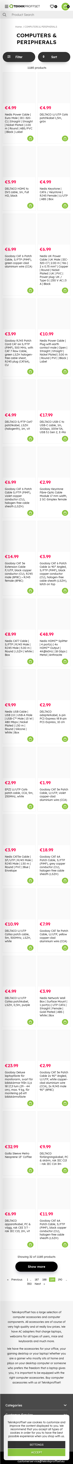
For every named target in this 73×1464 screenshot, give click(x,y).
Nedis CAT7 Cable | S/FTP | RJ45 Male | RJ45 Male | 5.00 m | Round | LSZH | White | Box (19, 648)
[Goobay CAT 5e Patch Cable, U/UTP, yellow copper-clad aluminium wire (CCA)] (54, 904)
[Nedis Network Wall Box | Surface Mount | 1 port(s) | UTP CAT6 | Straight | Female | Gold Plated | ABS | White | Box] (54, 971)
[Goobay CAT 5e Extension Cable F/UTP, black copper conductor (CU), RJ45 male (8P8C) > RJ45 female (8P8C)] (19, 536)
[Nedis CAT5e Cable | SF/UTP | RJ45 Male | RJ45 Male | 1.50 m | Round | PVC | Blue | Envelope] (19, 830)
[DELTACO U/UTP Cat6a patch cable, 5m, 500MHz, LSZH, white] (19, 904)
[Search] (36, 15)
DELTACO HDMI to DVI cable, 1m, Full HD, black (17, 192)
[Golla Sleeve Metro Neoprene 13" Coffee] (19, 1126)
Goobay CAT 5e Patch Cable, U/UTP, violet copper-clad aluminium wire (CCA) (54, 795)
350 (29, 1284)
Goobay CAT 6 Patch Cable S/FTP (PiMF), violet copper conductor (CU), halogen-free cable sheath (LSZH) (18, 497)
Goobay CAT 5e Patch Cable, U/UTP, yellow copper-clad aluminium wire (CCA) (54, 936)
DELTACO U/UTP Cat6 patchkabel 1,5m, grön (54, 118)
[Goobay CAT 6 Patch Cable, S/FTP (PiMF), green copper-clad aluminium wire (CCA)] (19, 229)
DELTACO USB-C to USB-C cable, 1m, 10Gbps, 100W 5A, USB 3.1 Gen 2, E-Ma (53, 427)
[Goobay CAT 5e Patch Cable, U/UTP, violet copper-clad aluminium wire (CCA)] (54, 762)
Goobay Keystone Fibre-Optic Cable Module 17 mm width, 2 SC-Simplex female (53, 494)
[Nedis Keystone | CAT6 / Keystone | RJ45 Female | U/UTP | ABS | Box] (54, 162)
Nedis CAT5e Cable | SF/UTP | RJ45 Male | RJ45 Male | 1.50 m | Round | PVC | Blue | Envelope (18, 863)
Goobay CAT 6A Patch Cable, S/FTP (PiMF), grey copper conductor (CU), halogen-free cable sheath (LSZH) (52, 865)
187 (37, 1279)
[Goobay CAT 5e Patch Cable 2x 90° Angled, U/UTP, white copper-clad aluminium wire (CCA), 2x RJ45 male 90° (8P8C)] (54, 1045)
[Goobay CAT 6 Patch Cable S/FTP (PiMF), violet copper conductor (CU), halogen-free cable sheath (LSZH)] (19, 462)
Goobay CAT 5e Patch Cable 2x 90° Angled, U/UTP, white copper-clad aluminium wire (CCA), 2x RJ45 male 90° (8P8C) (54, 1081)
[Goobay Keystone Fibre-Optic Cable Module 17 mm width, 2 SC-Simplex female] (54, 462)
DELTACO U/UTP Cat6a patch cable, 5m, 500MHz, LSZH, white (18, 936)
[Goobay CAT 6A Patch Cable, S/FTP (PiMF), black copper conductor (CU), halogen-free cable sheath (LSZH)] (54, 1194)
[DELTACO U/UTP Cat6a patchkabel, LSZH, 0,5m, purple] (19, 971)
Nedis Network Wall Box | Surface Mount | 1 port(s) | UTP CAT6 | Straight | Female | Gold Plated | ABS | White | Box (53, 1006)
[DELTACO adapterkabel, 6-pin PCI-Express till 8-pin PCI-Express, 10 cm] (54, 685)
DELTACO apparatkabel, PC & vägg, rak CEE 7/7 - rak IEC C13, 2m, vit (18, 1226)
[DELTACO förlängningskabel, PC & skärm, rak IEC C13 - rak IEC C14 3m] (54, 1126)
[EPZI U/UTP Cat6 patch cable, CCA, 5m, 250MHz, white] (19, 762)
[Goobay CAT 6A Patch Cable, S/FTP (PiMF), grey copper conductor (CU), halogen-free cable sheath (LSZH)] (54, 830)
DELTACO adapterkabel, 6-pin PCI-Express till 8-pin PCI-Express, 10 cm (53, 717)
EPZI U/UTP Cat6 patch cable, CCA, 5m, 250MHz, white (19, 793)
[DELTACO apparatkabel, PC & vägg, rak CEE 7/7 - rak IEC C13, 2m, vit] (19, 1194)
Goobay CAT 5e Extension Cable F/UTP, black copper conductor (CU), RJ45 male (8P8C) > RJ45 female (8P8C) (19, 572)
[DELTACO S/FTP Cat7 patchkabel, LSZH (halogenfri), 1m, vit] (19, 395)
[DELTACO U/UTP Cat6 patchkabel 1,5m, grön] (54, 87)
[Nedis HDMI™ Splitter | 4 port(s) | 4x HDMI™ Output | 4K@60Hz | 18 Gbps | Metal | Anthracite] (54, 614)
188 (44, 1279)
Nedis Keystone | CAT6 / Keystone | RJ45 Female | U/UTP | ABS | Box (54, 194)
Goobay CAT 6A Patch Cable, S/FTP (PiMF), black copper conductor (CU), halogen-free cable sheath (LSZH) (53, 1229)
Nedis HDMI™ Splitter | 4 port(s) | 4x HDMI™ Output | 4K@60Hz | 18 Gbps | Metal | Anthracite (54, 648)
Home (18, 26)
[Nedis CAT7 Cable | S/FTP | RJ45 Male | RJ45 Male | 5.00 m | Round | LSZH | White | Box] (19, 614)
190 (60, 1279)
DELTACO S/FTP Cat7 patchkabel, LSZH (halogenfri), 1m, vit (18, 425)
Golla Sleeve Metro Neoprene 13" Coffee (18, 1155)
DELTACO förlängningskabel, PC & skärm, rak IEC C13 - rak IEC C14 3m (54, 1159)
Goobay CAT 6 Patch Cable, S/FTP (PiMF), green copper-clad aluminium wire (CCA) (18, 261)
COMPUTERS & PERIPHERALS (41, 26)
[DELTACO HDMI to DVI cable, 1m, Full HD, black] (19, 162)
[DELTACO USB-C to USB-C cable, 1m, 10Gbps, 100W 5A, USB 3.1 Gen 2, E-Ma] (54, 395)
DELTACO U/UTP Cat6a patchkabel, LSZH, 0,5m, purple (17, 1001)
